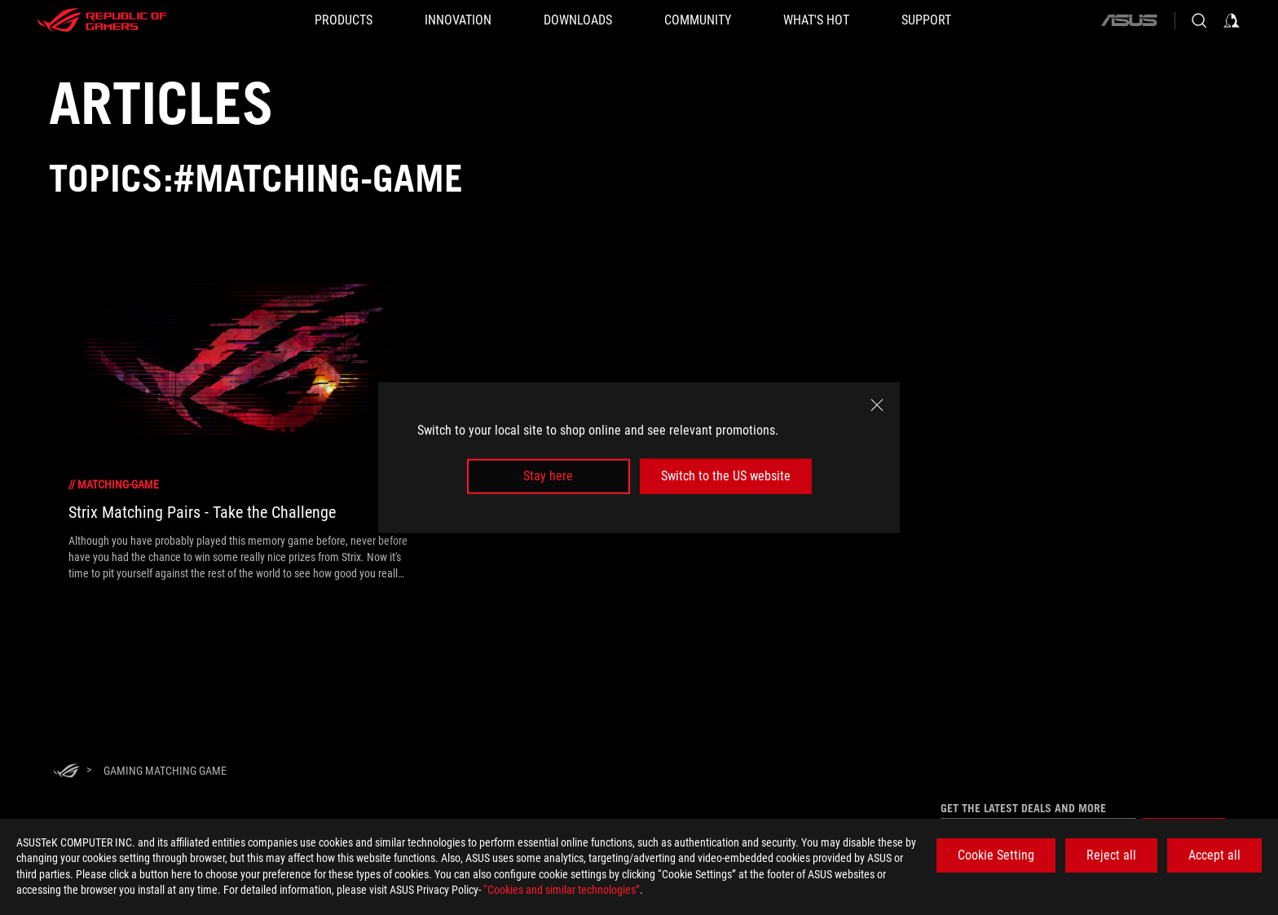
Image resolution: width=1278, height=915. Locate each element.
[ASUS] (1128, 20)
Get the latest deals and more (1023, 808)
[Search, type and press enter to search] (1199, 20)
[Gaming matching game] (165, 770)
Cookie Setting (996, 855)
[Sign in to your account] (1231, 20)
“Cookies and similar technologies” (561, 889)
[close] (877, 405)
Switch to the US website (726, 476)
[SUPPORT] (926, 20)
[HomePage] (66, 771)
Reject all (1111, 855)
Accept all (1214, 855)
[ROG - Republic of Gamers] (102, 20)
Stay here (548, 476)
